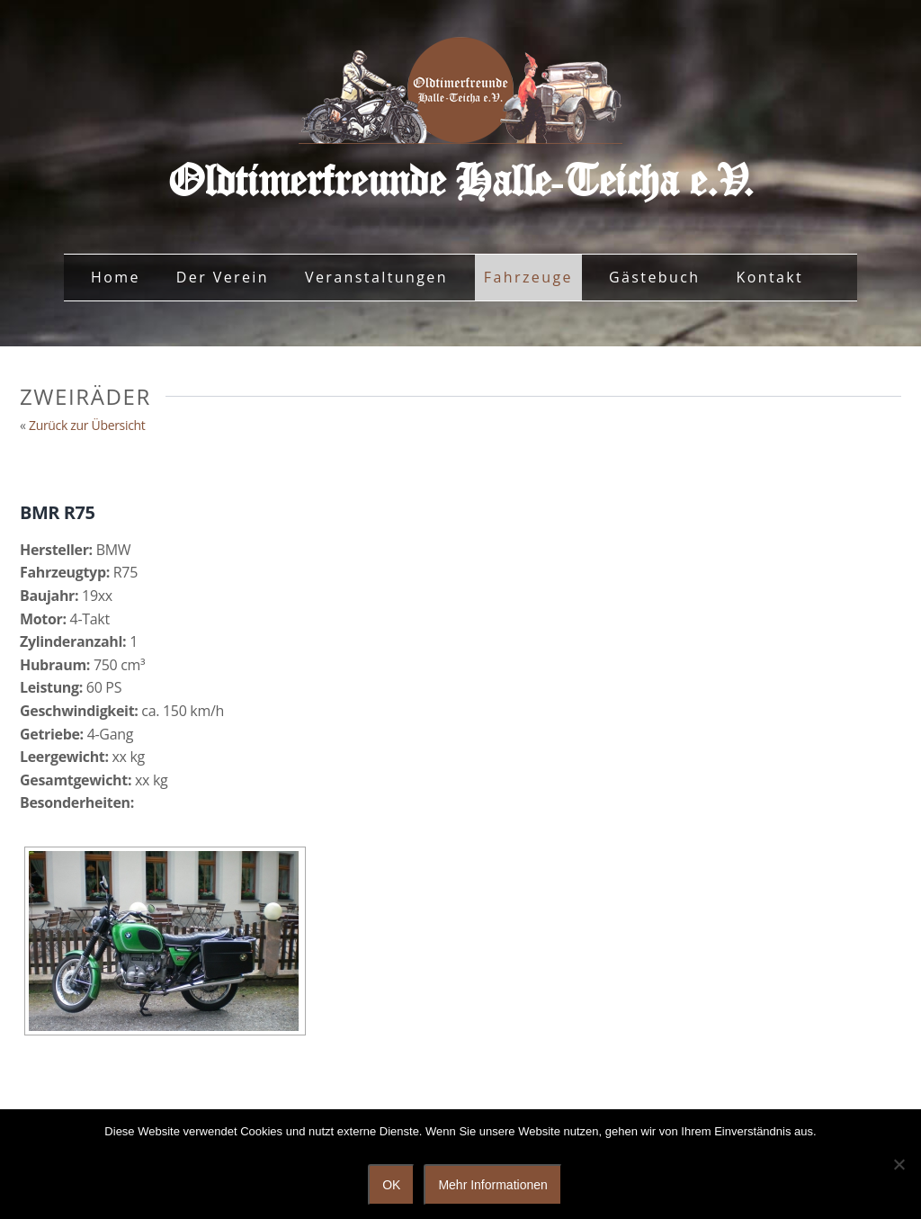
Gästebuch (655, 277)
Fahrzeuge (528, 277)
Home (115, 277)
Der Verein (222, 277)
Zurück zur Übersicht (87, 425)
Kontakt (769, 277)
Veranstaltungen (376, 277)
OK (391, 1185)
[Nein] (899, 1164)
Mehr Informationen (492, 1185)
